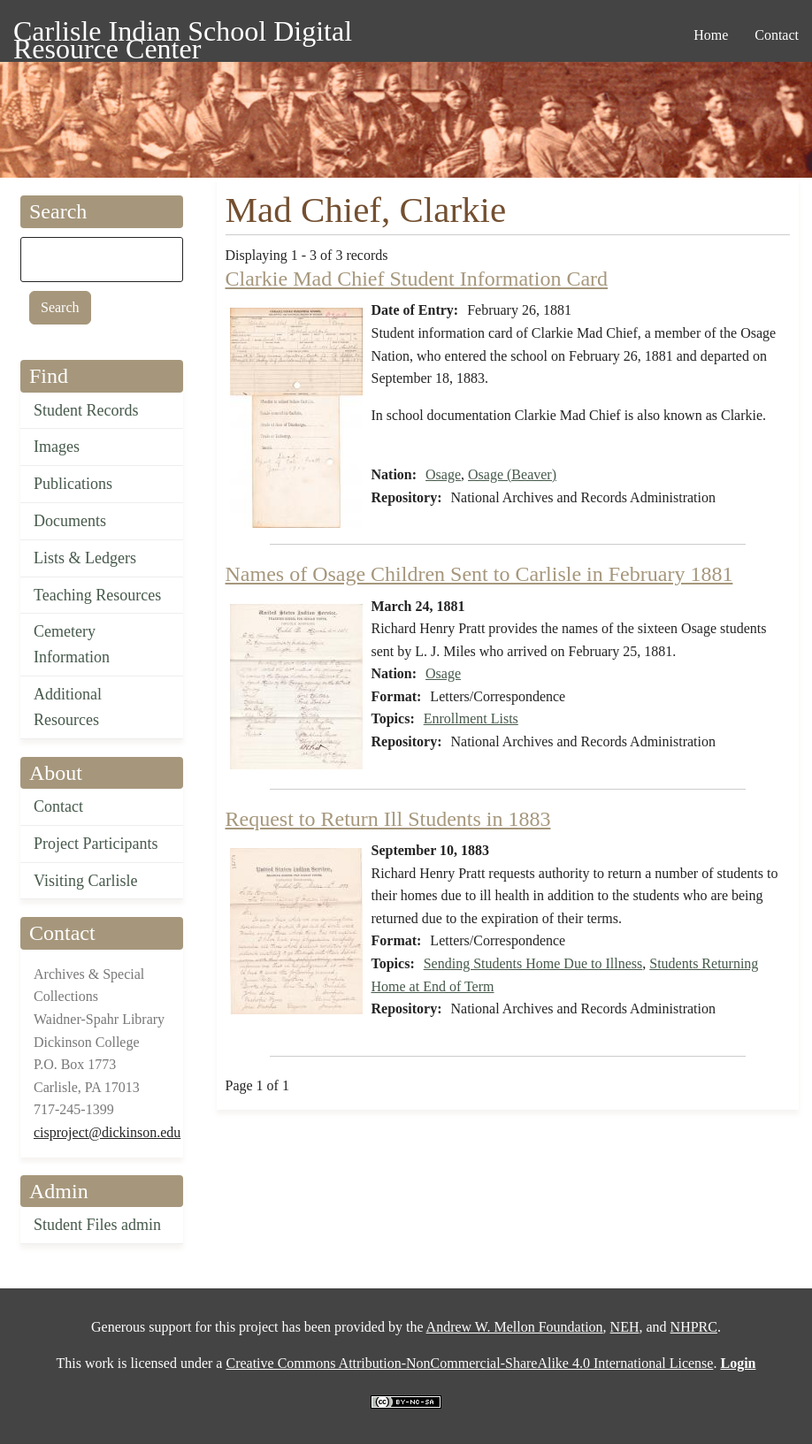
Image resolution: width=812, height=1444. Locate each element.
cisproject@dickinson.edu (107, 1132)
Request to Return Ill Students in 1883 (388, 818)
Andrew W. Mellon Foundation (514, 1326)
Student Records (86, 410)
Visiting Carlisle (85, 881)
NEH (625, 1326)
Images (57, 446)
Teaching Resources (97, 595)
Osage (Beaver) (512, 474)
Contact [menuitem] (777, 34)
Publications (73, 484)
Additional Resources (68, 707)
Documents (70, 521)
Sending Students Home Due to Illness (533, 963)
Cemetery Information (72, 644)
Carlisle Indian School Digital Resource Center (182, 34)
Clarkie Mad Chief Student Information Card (417, 278)
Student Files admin (97, 1225)
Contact (58, 806)
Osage (443, 474)
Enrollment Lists (471, 718)
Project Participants (95, 843)
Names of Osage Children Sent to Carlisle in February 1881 (479, 573)
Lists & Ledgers (85, 558)
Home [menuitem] (710, 34)
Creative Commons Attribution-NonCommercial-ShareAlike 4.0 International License (469, 1363)
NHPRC (693, 1326)
